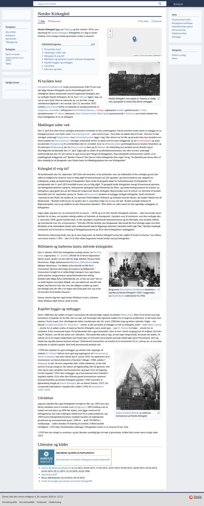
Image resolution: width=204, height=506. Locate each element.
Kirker (174, 58)
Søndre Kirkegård (59, 32)
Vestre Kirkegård (68, 383)
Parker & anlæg (179, 55)
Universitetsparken (84, 137)
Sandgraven (79, 407)
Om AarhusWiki (27, 502)
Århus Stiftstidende (83, 262)
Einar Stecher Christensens (132, 289)
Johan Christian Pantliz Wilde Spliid (92, 113)
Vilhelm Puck (126, 314)
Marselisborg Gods (81, 134)
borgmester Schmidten (49, 110)
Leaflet (135, 55)
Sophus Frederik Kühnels (127, 413)
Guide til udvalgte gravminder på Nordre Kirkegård (65, 481)
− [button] (110, 35)
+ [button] (110, 31)
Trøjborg (68, 29)
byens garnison (62, 140)
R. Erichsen (129, 113)
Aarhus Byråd (51, 106)
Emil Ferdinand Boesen (83, 110)
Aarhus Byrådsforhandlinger (54, 467)
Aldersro (101, 147)
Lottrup (157, 324)
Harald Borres (118, 296)
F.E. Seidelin (62, 255)
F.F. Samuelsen (71, 324)
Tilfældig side (12, 42)
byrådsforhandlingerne (50, 87)
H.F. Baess (59, 113)
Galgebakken (63, 137)
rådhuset (83, 97)
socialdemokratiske (54, 324)
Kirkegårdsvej (56, 143)
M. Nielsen (123, 328)
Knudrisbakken (144, 140)
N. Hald (142, 110)
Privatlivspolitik (9, 502)
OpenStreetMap (146, 55)
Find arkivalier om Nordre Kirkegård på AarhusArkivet (82, 459)
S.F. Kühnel (51, 353)
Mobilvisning (55, 502)
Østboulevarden (113, 143)
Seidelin (120, 110)
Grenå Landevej (78, 147)
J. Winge (99, 110)
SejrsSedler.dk (48, 474)
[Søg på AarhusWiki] (99, 3)
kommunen (92, 194)
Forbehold (42, 502)
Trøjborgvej (56, 147)
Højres (150, 324)
